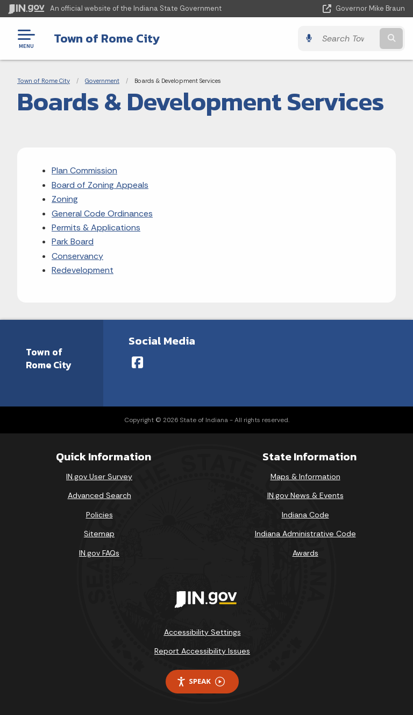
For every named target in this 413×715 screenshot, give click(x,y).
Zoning (65, 199)
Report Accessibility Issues (202, 651)
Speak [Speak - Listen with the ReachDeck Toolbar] (200, 681)
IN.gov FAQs (99, 553)
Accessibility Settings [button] (202, 632)
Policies (99, 515)
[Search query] (347, 38)
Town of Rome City (107, 38)
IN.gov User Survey (99, 476)
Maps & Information (305, 476)
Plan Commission (84, 170)
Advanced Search (99, 495)
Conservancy (77, 256)
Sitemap (99, 533)
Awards (305, 553)
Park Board (73, 241)
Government (102, 81)
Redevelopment (82, 270)
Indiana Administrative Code (305, 533)
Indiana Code (305, 515)
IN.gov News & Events (305, 495)
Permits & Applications (96, 227)
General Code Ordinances (102, 213)
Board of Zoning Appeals (100, 185)
